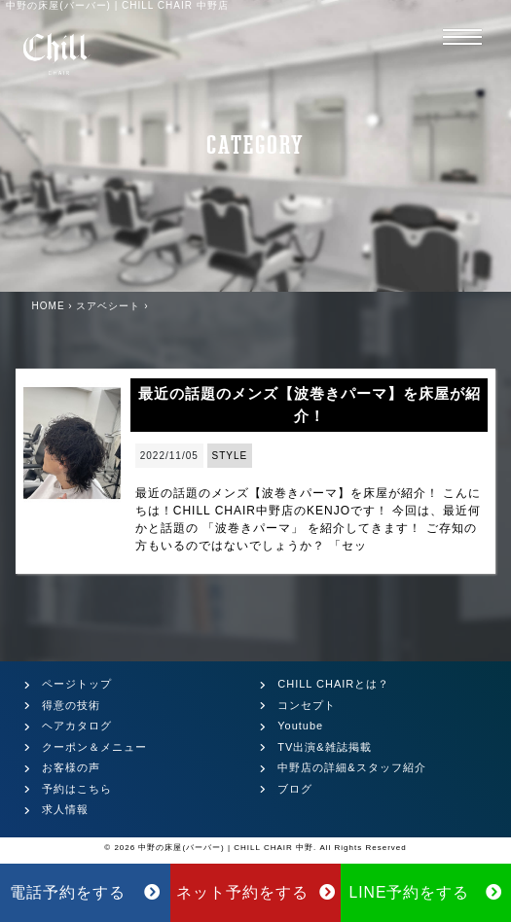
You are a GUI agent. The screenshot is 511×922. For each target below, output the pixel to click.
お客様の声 (71, 767)
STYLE (230, 455)
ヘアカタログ (77, 725)
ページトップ (77, 684)
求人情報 (65, 809)
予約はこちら (77, 789)
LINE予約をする (425, 892)
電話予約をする (86, 892)
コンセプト (306, 705)
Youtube (300, 725)
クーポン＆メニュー (94, 747)
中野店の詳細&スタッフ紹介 (351, 767)
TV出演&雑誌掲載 (324, 747)
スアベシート (108, 306)
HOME (48, 306)
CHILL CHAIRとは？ (333, 684)
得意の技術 (71, 705)
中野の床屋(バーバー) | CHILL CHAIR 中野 (225, 847)
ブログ (294, 789)
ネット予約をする (256, 892)
